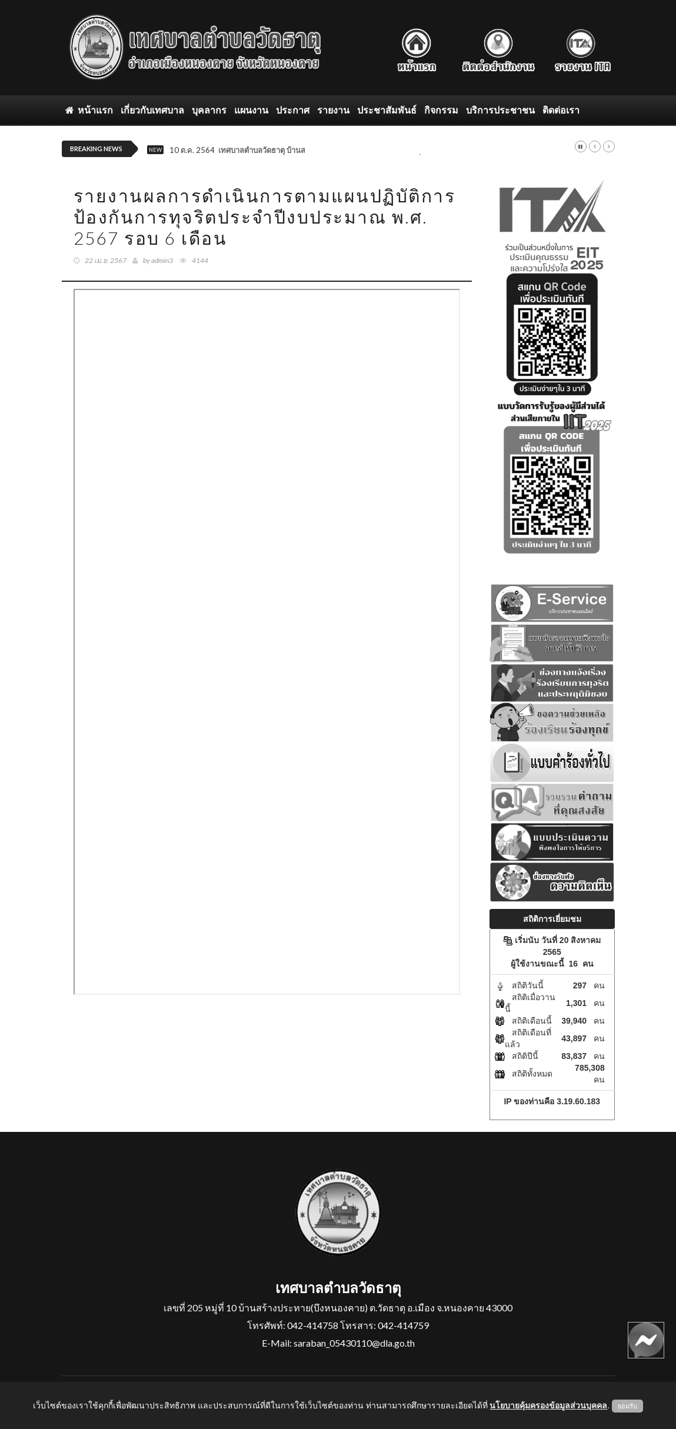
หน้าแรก (89, 109)
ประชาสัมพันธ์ (387, 109)
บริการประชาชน (500, 109)
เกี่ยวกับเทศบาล (152, 109)
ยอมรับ (627, 1406)
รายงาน (333, 109)
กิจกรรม (441, 109)
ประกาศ (292, 109)
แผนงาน (251, 109)
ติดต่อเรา (561, 109)
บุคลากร (209, 109)
